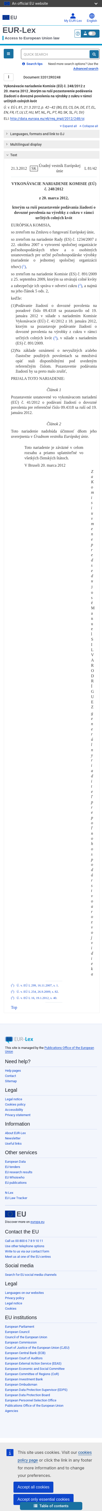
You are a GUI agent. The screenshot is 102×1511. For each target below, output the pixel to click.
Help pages (13, 1070)
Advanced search (85, 68)
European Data (15, 1161)
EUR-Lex (19, 30)
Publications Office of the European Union (34, 1405)
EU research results (18, 1172)
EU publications (16, 1183)
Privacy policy (14, 1298)
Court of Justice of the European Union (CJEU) (37, 1348)
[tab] (51, 134)
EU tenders (12, 1167)
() (24, 267)
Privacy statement (17, 1115)
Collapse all (89, 126)
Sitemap (11, 1081)
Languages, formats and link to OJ (34, 133)
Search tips (32, 64)
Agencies (11, 1411)
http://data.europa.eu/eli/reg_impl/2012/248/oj (47, 119)
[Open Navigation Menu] (8, 53)
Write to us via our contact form (27, 1251)
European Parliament (19, 1326)
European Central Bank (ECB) (25, 1353)
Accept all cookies (33, 1487)
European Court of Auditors (24, 1358)
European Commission (21, 1342)
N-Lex (9, 1193)
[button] (51, 1506)
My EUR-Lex (73, 18)
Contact (10, 1076)
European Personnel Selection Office (30, 1400)
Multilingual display (23, 144)
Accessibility (14, 1110)
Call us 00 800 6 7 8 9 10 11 (24, 1241)
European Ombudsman (21, 1384)
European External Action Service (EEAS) (33, 1363)
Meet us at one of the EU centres (28, 1256)
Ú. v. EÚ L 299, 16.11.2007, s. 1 (37, 985)
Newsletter (12, 1138)
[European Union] (15, 1214)
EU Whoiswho (14, 1177)
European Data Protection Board (27, 1395)
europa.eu (37, 1222)
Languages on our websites (24, 1293)
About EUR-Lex (15, 1133)
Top (14, 1007)
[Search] (94, 54)
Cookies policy (15, 1104)
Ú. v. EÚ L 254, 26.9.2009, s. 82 (37, 991)
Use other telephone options (24, 1246)
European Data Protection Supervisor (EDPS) (36, 1390)
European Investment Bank (24, 1379)
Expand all (68, 126)
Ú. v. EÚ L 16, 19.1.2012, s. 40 (36, 998)
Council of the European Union (26, 1337)
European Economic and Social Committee (35, 1369)
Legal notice (13, 1099)
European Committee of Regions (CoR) (32, 1374)
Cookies (10, 1308)
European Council (17, 1332)
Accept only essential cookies (43, 1499)
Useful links (13, 1143)
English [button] (92, 18)
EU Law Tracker (16, 1198)
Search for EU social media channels (31, 1275)
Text (11, 155)
